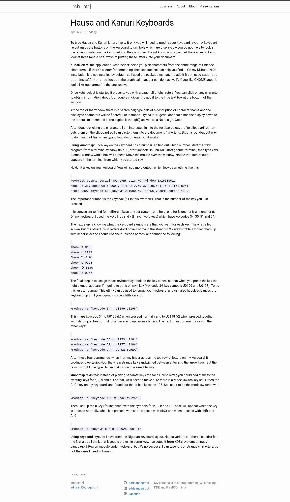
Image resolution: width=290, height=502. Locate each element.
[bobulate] (80, 6)
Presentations (210, 6)
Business (166, 6)
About (181, 6)
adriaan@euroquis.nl (84, 481)
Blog (192, 6)
